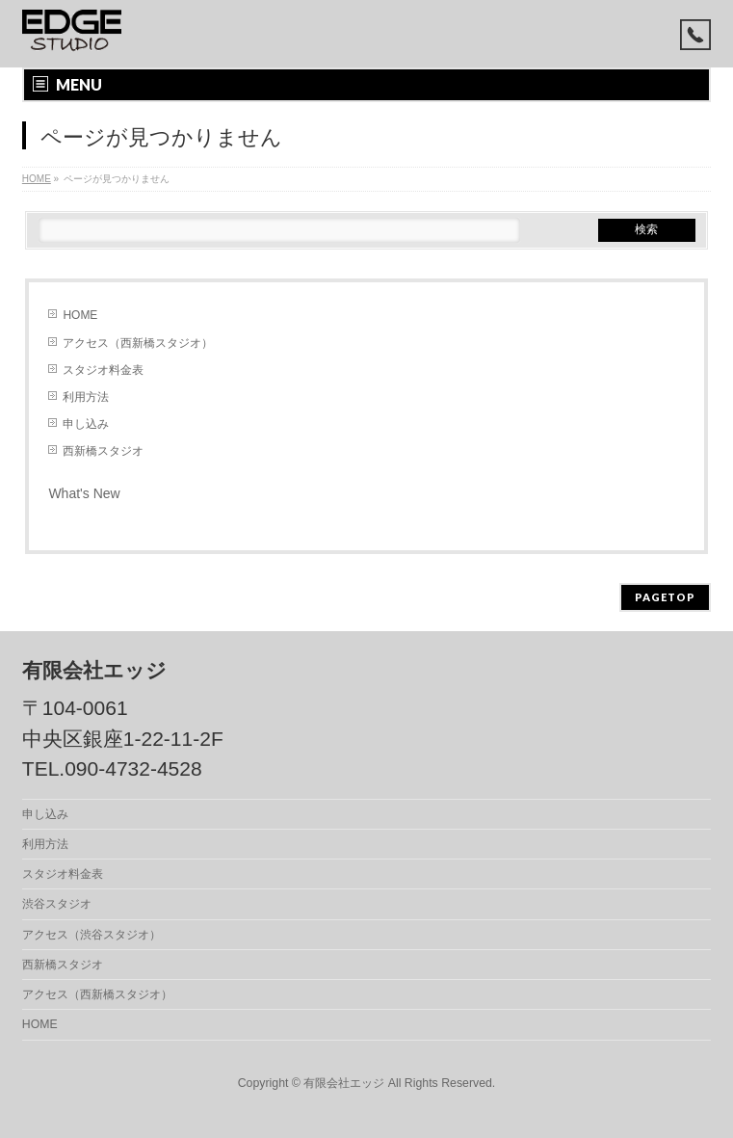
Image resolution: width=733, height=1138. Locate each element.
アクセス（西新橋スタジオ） (138, 343)
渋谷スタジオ (57, 904)
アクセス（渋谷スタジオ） (91, 934)
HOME (80, 315)
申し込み (86, 424)
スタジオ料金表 (103, 370)
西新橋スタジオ (103, 451)
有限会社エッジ (343, 1083)
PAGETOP (665, 597)
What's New (83, 493)
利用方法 (86, 397)
